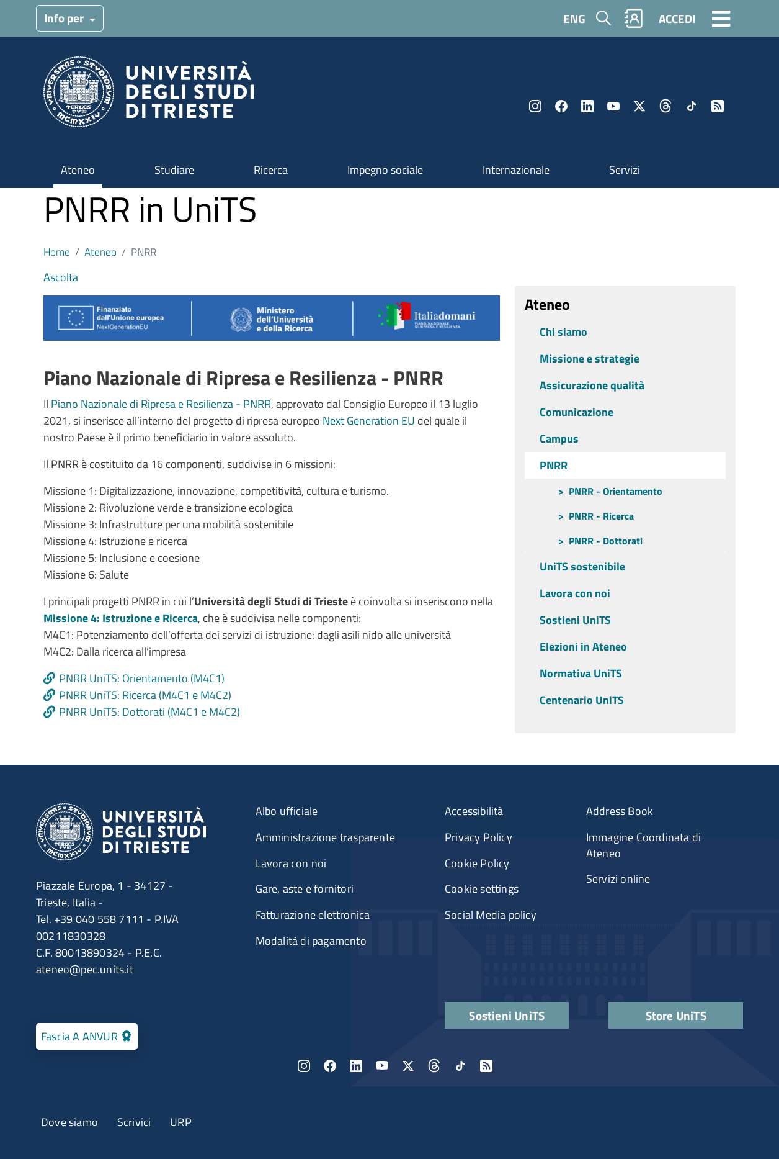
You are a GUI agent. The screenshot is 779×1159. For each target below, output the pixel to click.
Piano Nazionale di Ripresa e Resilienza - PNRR (161, 403)
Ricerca (271, 169)
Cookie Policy (477, 863)
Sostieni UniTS (575, 619)
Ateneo (78, 169)
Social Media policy (490, 914)
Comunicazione (576, 412)
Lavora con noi (575, 593)
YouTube (613, 106)
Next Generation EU (369, 420)
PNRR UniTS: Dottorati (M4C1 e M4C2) (149, 711)
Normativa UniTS (581, 673)
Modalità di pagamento (311, 940)
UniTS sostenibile (582, 566)
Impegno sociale (385, 169)
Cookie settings (482, 888)
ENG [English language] (574, 18)
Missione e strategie (589, 358)
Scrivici (134, 1122)
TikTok (691, 106)
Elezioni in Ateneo (583, 646)
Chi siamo (563, 331)
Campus (559, 438)
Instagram (535, 106)
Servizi (624, 169)
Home (56, 251)
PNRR (554, 465)
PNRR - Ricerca (601, 515)
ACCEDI (677, 18)
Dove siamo (69, 1122)
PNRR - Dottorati (606, 540)
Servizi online (618, 878)
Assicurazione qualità (592, 385)
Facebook (561, 106)
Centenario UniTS (582, 700)
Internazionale (516, 169)
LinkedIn (587, 106)
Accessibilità (474, 811)
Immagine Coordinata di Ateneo (643, 845)
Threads (665, 106)
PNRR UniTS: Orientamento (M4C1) (142, 678)
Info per (65, 18)
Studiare (174, 169)
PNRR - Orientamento (615, 491)
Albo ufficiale (287, 811)
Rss (718, 106)
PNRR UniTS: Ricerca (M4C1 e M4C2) (145, 695)
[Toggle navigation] (721, 18)
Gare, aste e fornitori (305, 888)
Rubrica (634, 18)
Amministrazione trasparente (325, 837)
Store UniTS (676, 1015)
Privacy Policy (478, 837)
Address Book (619, 811)
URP (181, 1122)
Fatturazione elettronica (313, 914)
